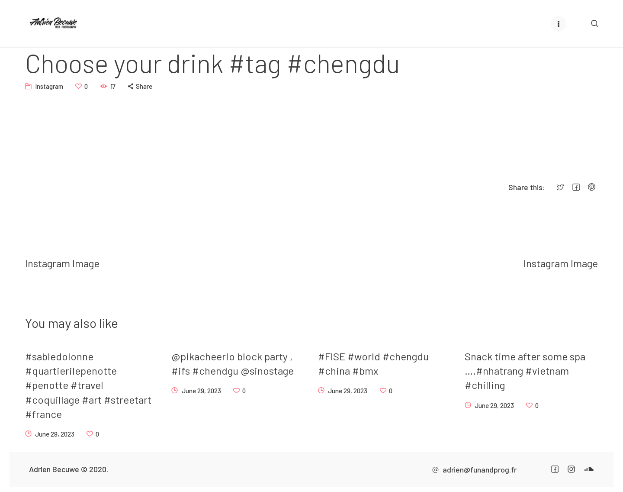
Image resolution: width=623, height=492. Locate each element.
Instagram (49, 86)
